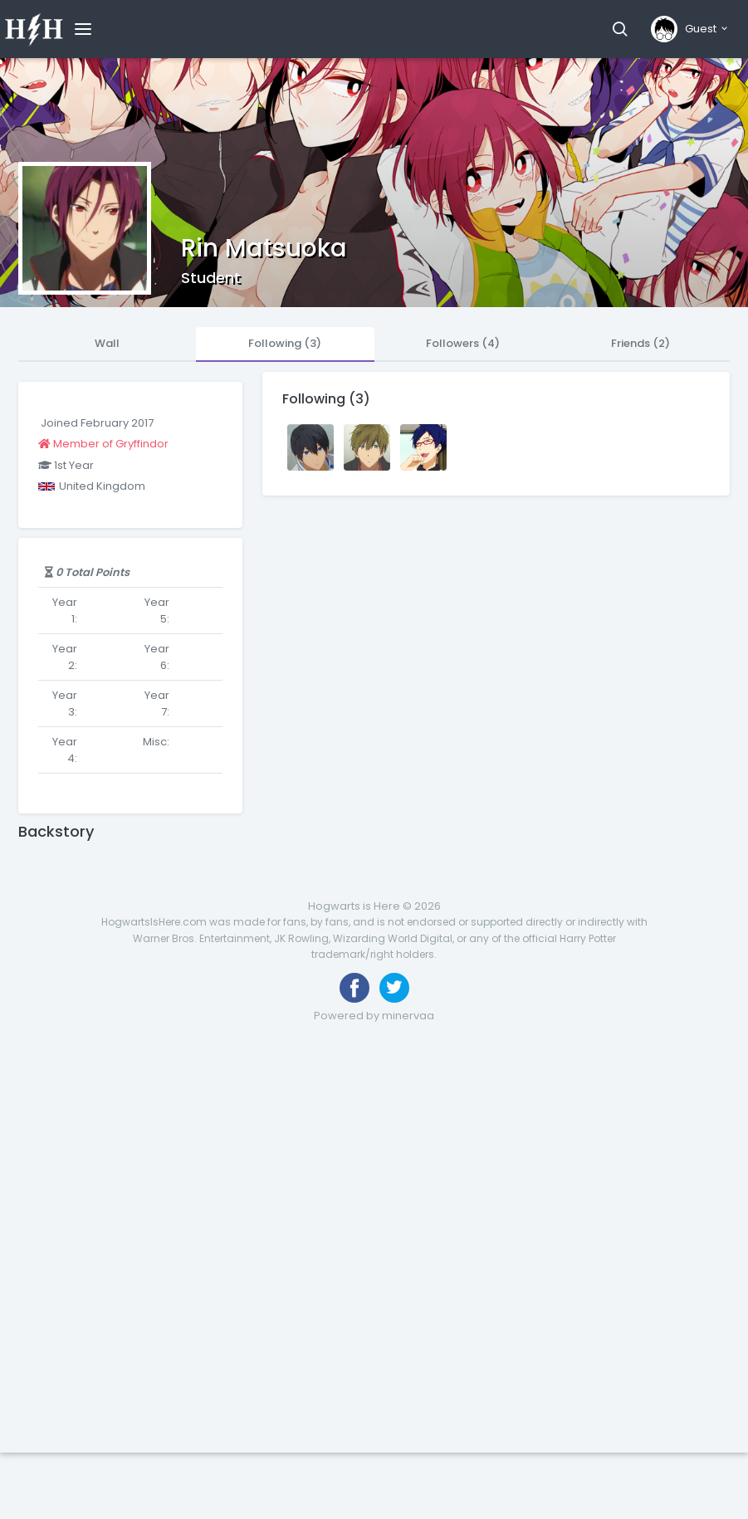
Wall (107, 343)
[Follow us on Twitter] (394, 988)
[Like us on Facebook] (354, 988)
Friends (640, 343)
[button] (620, 29)
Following (284, 343)
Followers (463, 343)
